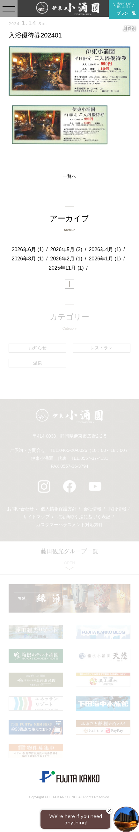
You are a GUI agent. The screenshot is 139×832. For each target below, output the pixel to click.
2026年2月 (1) (66, 258)
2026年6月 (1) (28, 249)
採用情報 (117, 508)
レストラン (101, 347)
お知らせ (38, 347)
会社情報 (92, 508)
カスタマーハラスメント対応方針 (69, 524)
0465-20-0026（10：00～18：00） (94, 450)
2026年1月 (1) (105, 258)
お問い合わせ (20, 508)
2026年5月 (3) (66, 249)
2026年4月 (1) (105, 249)
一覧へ (69, 176)
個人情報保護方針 (59, 508)
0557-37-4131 (94, 458)
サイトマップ (36, 516)
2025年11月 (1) (66, 268)
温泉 (37, 363)
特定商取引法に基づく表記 (83, 516)
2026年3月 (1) (28, 258)
